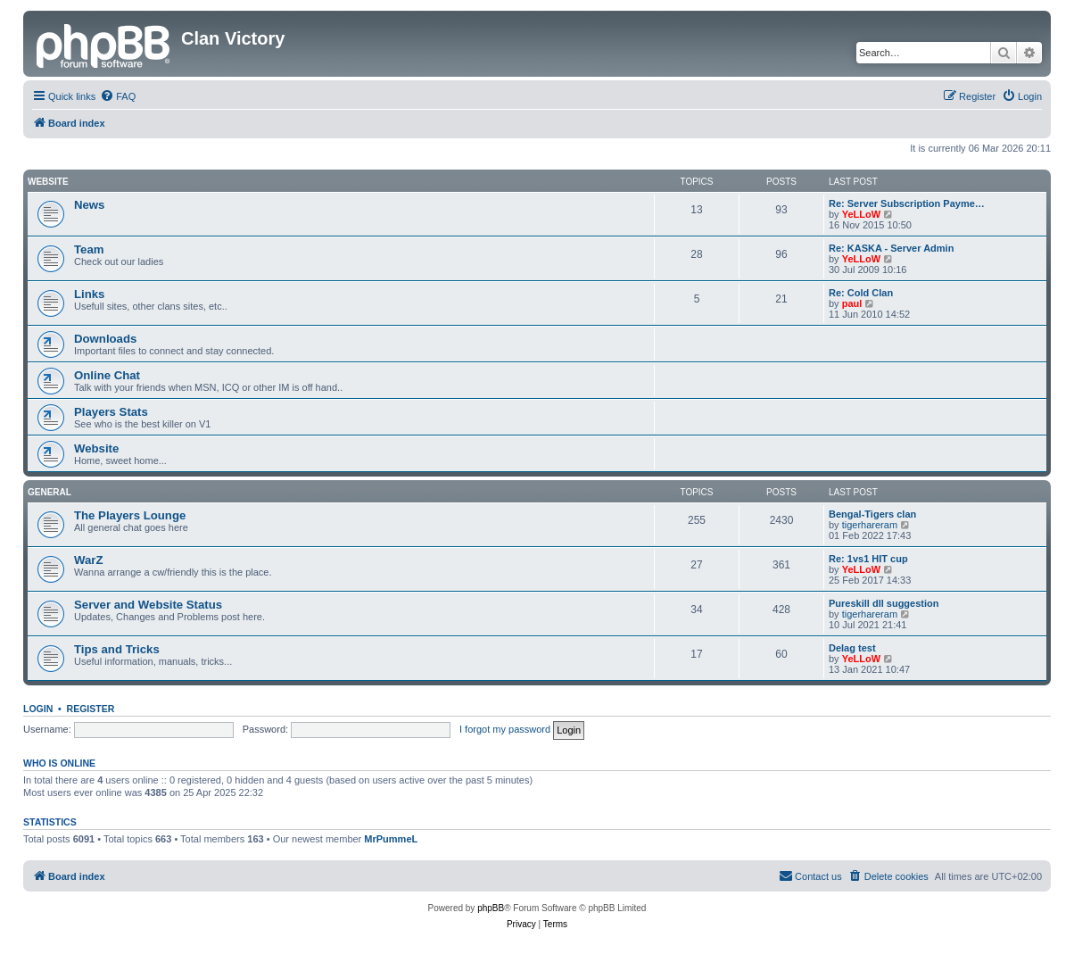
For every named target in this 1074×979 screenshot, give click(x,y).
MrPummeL (390, 839)
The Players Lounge (130, 515)
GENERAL (49, 492)
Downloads (105, 338)
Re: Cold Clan (861, 292)
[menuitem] (118, 96)
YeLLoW (861, 214)
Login (38, 708)
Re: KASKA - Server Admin (891, 248)
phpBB (490, 908)
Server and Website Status (148, 604)
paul (852, 303)
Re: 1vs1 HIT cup (868, 558)
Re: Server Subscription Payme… (907, 203)
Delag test (852, 648)
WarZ (88, 560)
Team (88, 249)
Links (89, 294)
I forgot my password (504, 729)
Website (48, 182)
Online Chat (107, 375)
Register (91, 708)
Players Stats (111, 412)
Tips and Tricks (117, 649)
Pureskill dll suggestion (883, 603)
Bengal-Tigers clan (872, 514)
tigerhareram (869, 524)
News (89, 205)
